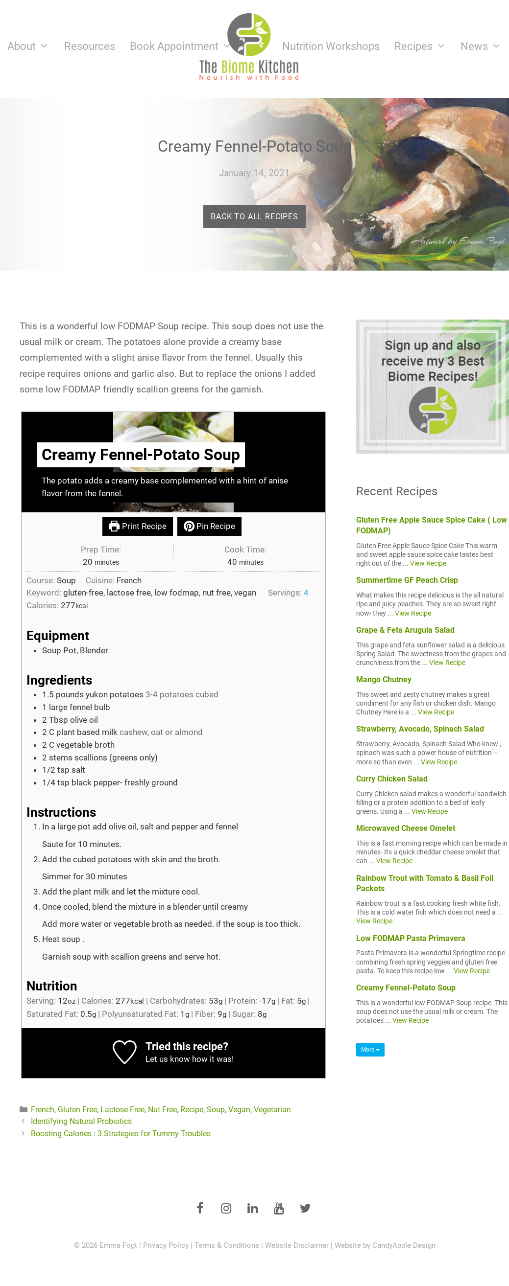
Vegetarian (272, 1109)
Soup (216, 1109)
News (485, 46)
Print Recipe (137, 526)
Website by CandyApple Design (385, 1245)
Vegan (239, 1109)
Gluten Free (77, 1109)
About (32, 46)
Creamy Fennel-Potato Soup (406, 987)
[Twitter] (305, 1209)
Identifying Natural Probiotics (81, 1121)
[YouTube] (279, 1209)
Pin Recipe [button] (209, 526)
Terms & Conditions (226, 1245)
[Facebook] (200, 1209)
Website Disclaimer (297, 1245)
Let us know (167, 1059)
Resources (89, 46)
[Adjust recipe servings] (306, 592)
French (42, 1109)
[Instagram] (226, 1209)
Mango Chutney (384, 679)
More (370, 1049)
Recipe (191, 1109)
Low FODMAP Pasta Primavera (410, 938)
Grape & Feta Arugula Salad (405, 630)
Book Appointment (185, 46)
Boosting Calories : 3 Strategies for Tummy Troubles (121, 1133)
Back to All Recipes (254, 216)
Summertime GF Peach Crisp (407, 580)
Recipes (424, 46)
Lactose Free (122, 1109)
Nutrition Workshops (331, 46)
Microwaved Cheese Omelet (405, 828)
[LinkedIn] (253, 1209)
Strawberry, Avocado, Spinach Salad (420, 729)
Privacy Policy (166, 1245)
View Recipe (428, 563)
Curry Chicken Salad (392, 778)
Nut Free (162, 1109)
